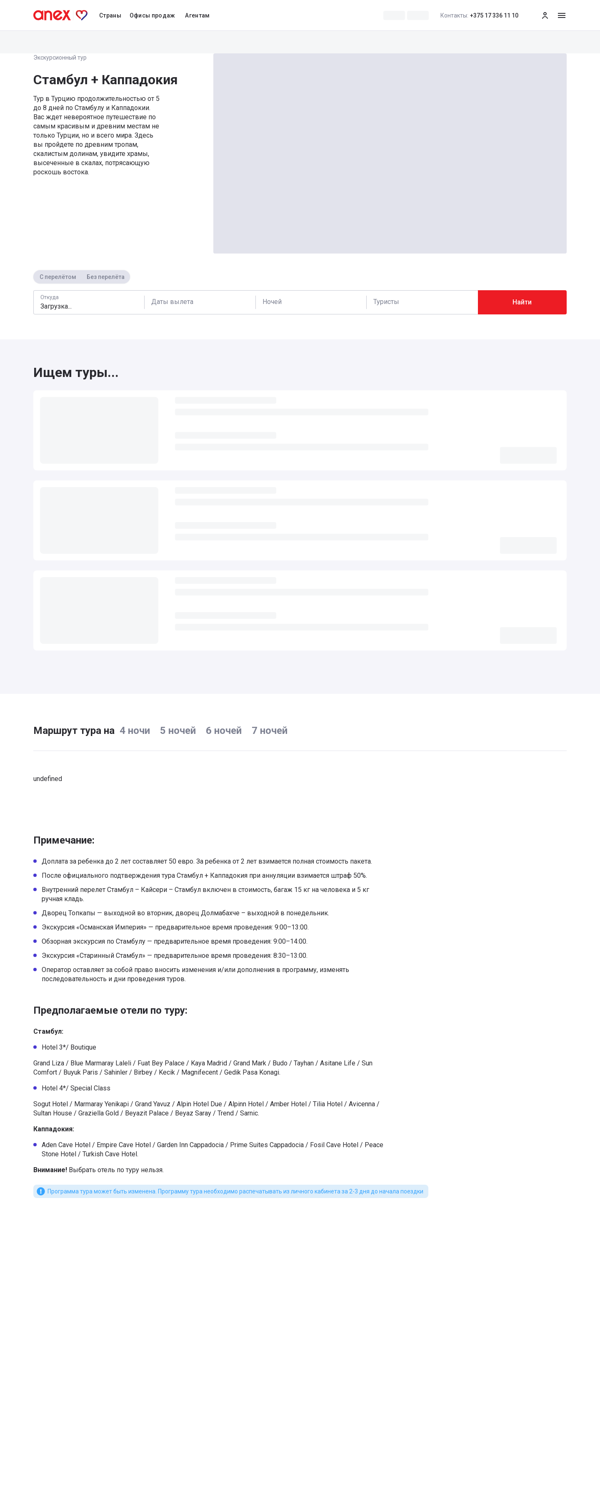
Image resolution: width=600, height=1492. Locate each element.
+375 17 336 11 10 (479, 15)
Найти (522, 302)
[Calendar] (200, 302)
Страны (110, 15)
